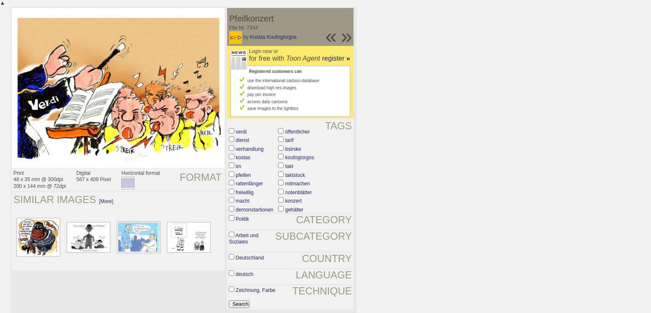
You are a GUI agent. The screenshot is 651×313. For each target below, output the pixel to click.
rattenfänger (249, 184)
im (238, 166)
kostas (243, 158)
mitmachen (297, 184)
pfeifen (243, 175)
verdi (241, 132)
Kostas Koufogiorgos (273, 37)
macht (242, 201)
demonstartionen (254, 210)
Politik (242, 219)
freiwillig (245, 192)
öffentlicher (297, 132)
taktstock (295, 175)
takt (289, 166)
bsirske (293, 149)
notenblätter (298, 192)
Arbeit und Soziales (243, 239)
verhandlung (249, 149)
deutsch (244, 274)
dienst (242, 140)
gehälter (294, 210)
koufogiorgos (299, 158)
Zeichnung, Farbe (255, 290)
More (106, 201)
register (336, 58)
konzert (293, 201)
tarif (289, 140)
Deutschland (250, 258)
